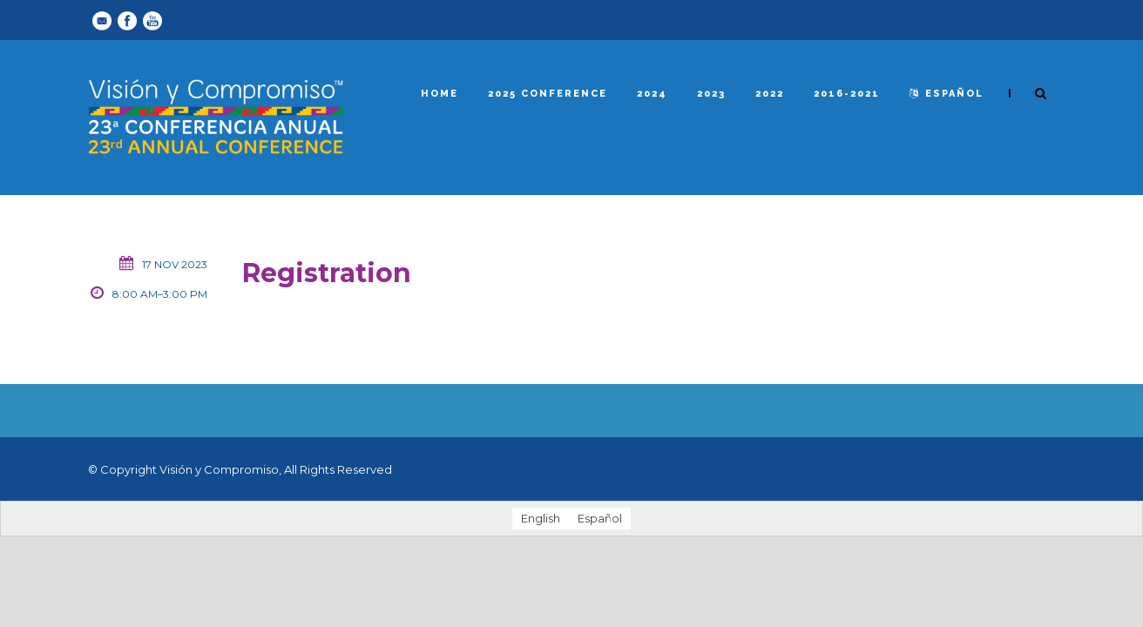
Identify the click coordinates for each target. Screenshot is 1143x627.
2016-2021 (847, 93)
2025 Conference (547, 93)
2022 (769, 93)
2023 (711, 93)
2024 (652, 93)
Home (439, 93)
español (947, 93)
